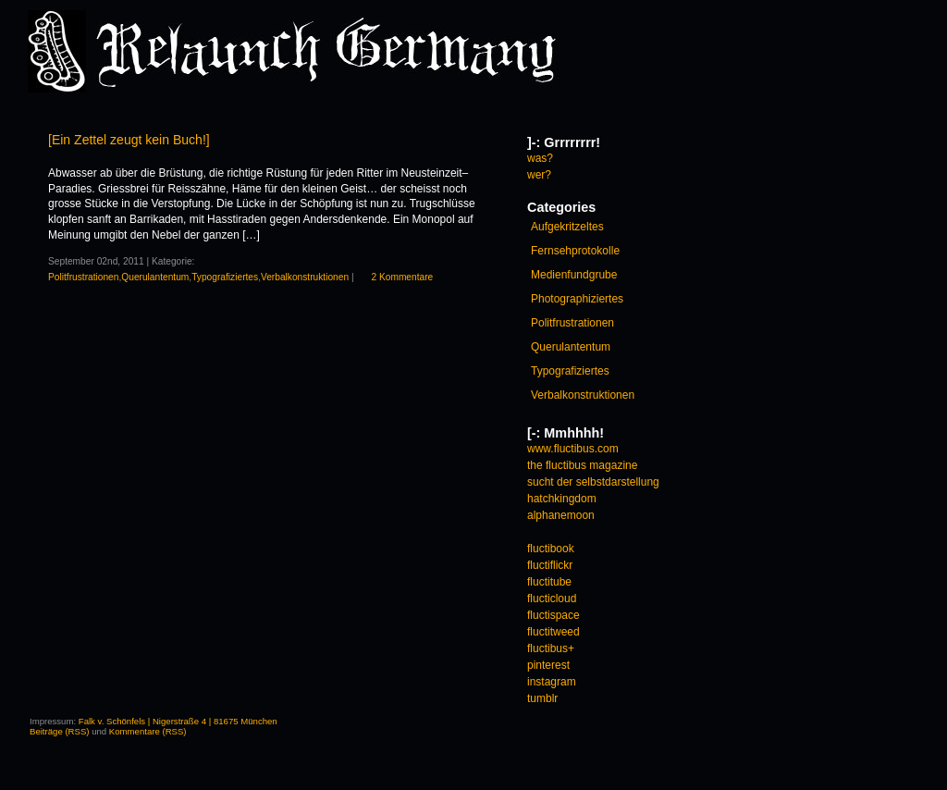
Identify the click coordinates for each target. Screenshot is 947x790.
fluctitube (549, 581)
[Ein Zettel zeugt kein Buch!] (129, 139)
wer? (539, 174)
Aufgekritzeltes (567, 226)
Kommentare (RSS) (148, 731)
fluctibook (550, 548)
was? (540, 158)
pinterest (548, 665)
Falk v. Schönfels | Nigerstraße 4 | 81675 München (178, 721)
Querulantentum (155, 277)
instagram (551, 681)
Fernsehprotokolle (575, 250)
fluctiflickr (549, 565)
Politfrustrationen (83, 277)
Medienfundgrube (574, 274)
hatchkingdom (561, 498)
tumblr (542, 698)
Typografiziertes (224, 277)
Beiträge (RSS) (60, 731)
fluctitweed (553, 631)
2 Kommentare (402, 277)
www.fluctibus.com (573, 448)
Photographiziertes (577, 298)
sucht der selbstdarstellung (593, 481)
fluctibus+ (550, 648)
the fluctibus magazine (582, 465)
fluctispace (553, 615)
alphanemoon (561, 515)
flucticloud (551, 598)
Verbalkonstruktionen (305, 277)
